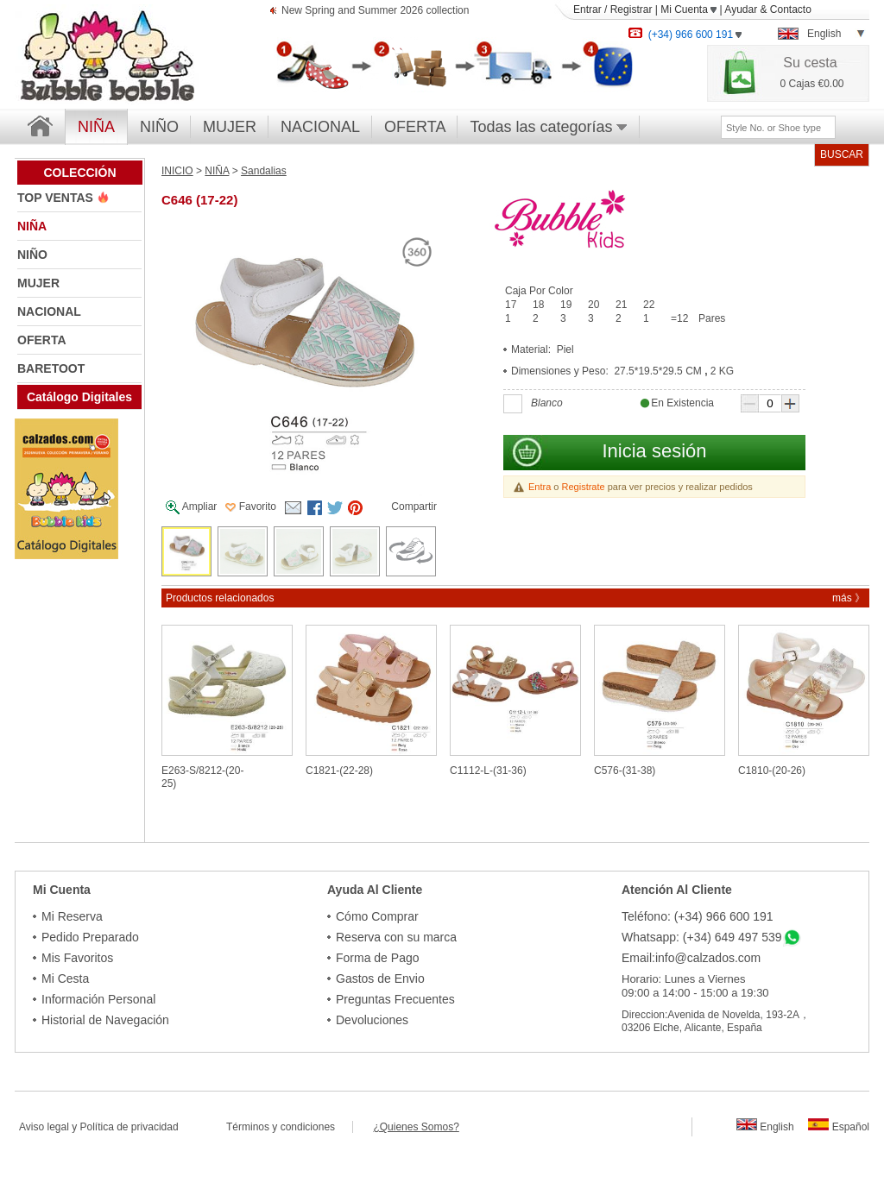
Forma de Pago (378, 958)
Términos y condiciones (289, 1127)
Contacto (790, 9)
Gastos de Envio (380, 978)
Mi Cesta (65, 978)
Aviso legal (44, 1127)
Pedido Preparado (90, 937)
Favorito (250, 506)
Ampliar (191, 507)
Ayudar (740, 9)
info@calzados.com (708, 958)
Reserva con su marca (396, 937)
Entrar (587, 9)
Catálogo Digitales (79, 397)
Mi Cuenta (688, 9)
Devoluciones (372, 1020)
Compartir (414, 506)
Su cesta (810, 62)
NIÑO (159, 126)
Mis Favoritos (77, 958)
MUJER (229, 126)
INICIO (177, 171)
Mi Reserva (72, 916)
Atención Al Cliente (677, 890)
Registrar (631, 9)
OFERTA (414, 126)
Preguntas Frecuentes (395, 999)
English (765, 1127)
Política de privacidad (129, 1127)
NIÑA (32, 226)
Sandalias (264, 171)
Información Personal (98, 999)
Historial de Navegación (105, 1020)
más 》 (848, 598)
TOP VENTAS (57, 198)
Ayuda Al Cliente (374, 890)
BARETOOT (51, 368)
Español (838, 1127)
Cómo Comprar (377, 916)
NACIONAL (320, 126)
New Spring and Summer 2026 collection (375, 11)
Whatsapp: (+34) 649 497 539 (702, 937)
